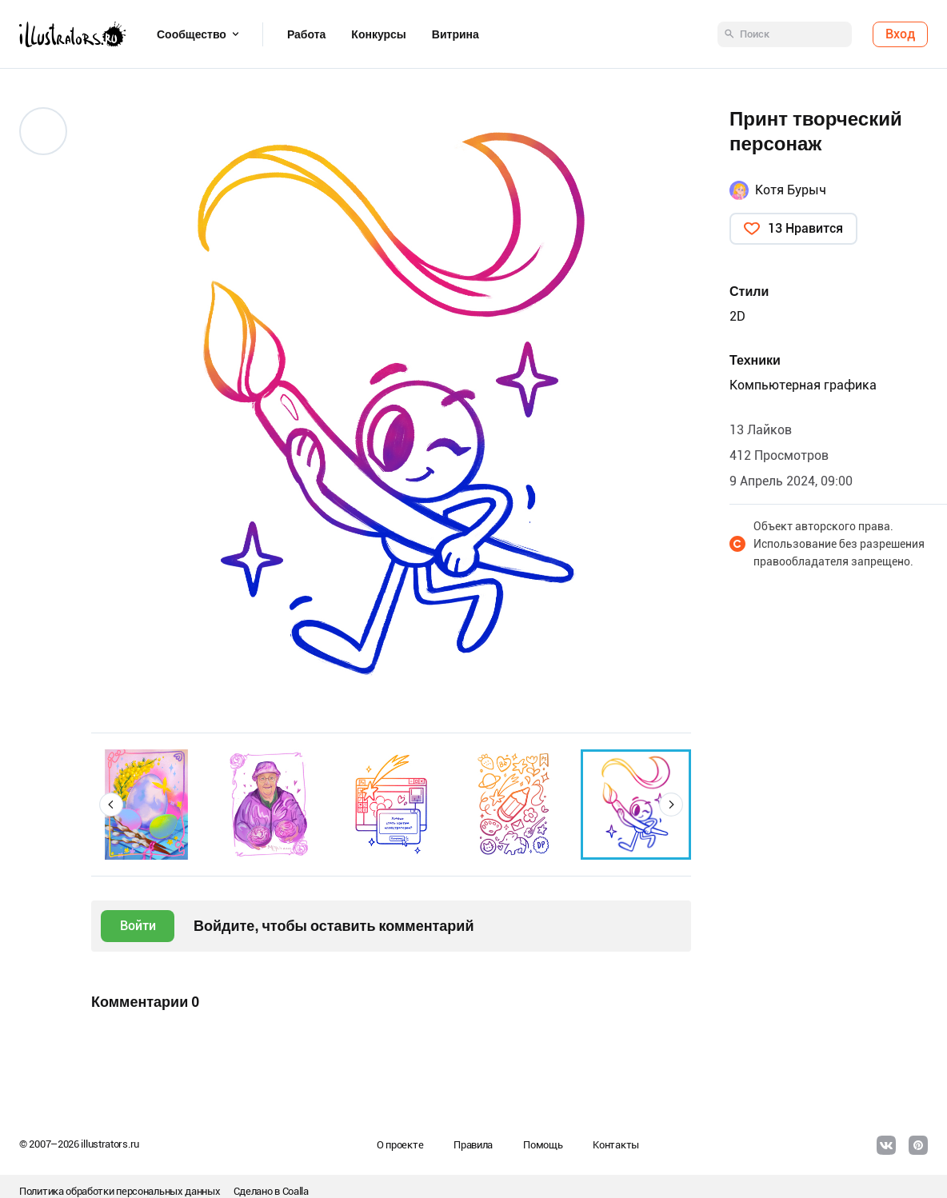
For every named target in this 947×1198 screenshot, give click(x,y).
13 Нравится (805, 228)
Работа (306, 34)
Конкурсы (378, 34)
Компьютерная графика (803, 385)
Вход (900, 34)
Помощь (542, 1145)
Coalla (295, 1191)
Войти (138, 925)
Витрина (455, 34)
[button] (111, 805)
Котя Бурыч (790, 190)
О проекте (400, 1145)
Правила (473, 1145)
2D (737, 316)
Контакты (616, 1145)
